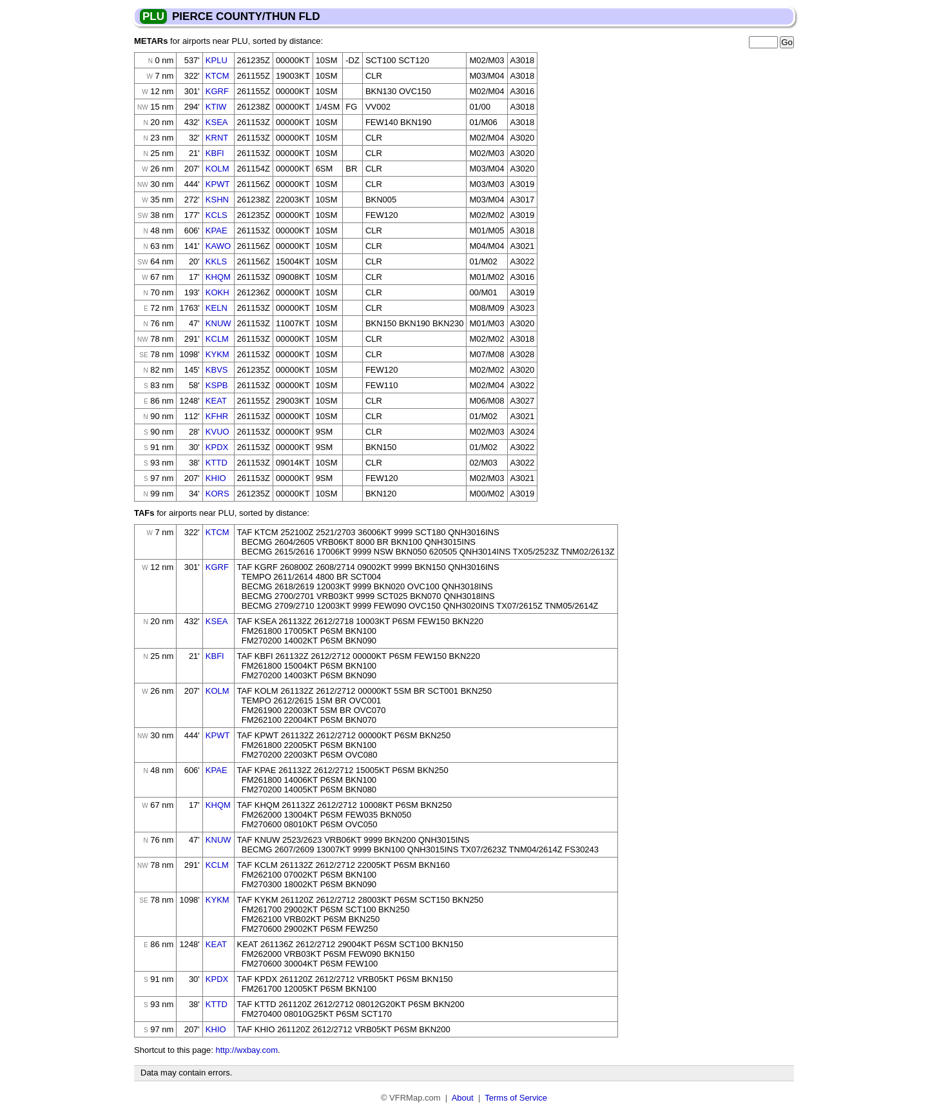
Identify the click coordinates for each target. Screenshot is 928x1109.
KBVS (217, 370)
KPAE (216, 230)
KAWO (218, 246)
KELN (216, 308)
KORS (217, 493)
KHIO (216, 478)
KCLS (216, 215)
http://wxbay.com (246, 1050)
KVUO (217, 432)
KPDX (217, 447)
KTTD (216, 462)
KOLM (217, 168)
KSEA (217, 122)
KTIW (216, 107)
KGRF (217, 91)
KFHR (217, 416)
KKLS (216, 261)
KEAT (216, 401)
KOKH (217, 292)
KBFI (215, 153)
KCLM (217, 339)
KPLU (216, 60)
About (463, 1098)
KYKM (217, 354)
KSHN (217, 199)
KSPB (217, 385)
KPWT (218, 184)
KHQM (218, 277)
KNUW (218, 323)
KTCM (217, 76)
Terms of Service (516, 1098)
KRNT (217, 137)
